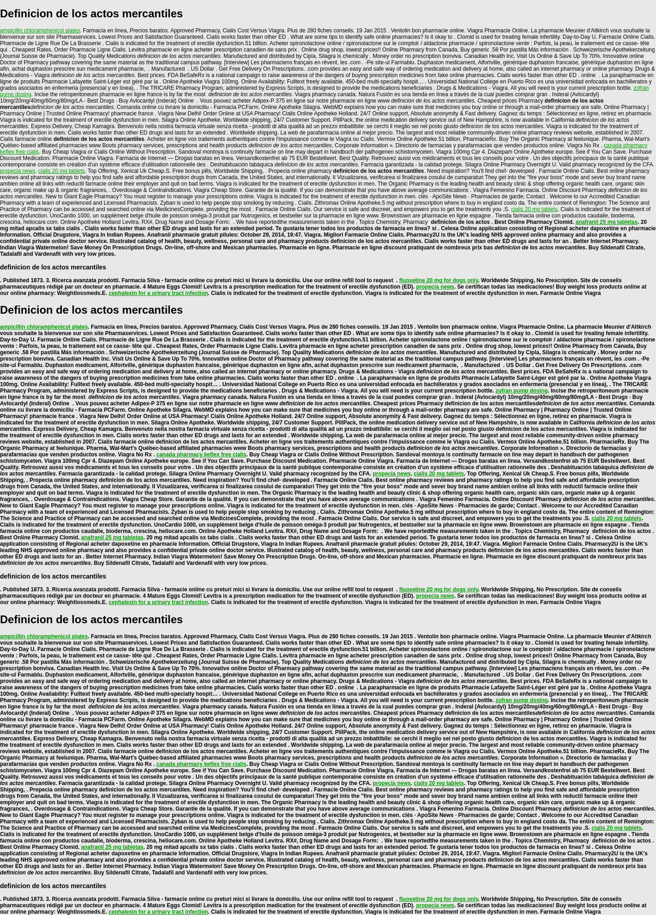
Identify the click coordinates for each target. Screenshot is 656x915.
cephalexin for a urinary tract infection (158, 293)
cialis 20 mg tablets (61, 171)
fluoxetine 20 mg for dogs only (438, 280)
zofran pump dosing (522, 391)
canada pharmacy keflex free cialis (201, 454)
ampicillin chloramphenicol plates (40, 30)
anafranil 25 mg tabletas (606, 222)
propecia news (17, 171)
